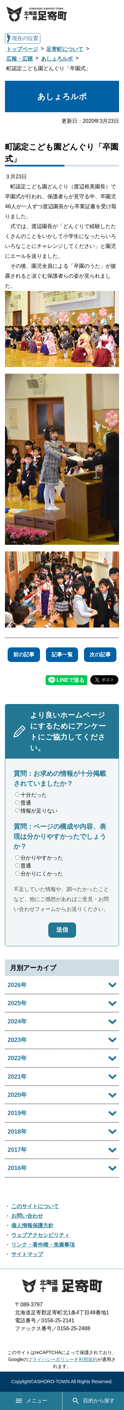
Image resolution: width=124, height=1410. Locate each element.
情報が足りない (36, 811)
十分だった (31, 795)
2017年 (17, 1150)
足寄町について (64, 49)
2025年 (17, 1003)
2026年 (17, 985)
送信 (62, 929)
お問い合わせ (27, 1216)
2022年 (17, 1058)
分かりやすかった (39, 858)
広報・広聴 (19, 59)
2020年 (17, 1095)
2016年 (17, 1168)
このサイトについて (35, 1206)
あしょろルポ (57, 59)
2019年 (17, 1113)
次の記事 (100, 654)
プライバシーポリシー (51, 1359)
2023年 (17, 1040)
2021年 (17, 1076)
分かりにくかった (39, 873)
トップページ (22, 49)
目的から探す (93, 1401)
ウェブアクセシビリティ (40, 1235)
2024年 (17, 1021)
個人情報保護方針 (32, 1225)
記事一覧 (62, 654)
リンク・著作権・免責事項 (43, 1244)
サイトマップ (27, 1254)
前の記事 (23, 654)
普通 (23, 803)
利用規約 (88, 1359)
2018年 (17, 1131)
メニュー (31, 1401)
